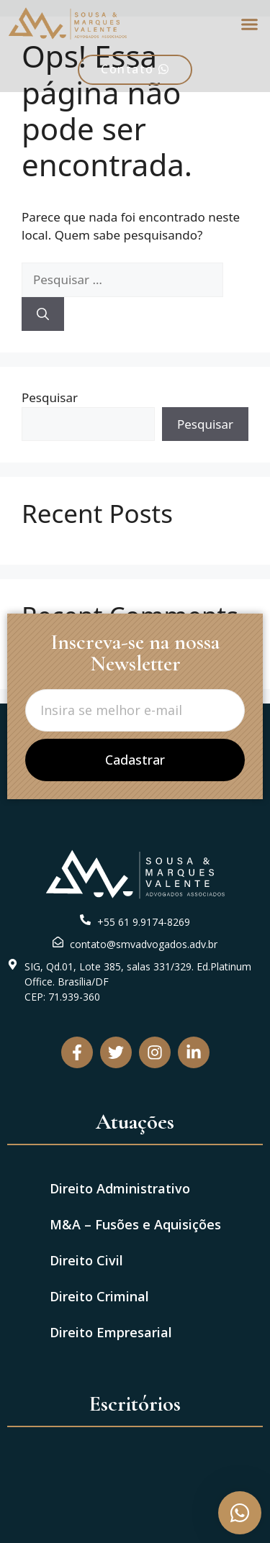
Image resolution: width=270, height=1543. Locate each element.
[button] (250, 23)
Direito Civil (86, 1260)
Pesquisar (50, 397)
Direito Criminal (99, 1296)
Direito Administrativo (120, 1188)
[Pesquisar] (43, 314)
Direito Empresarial (111, 1332)
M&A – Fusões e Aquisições (135, 1224)
